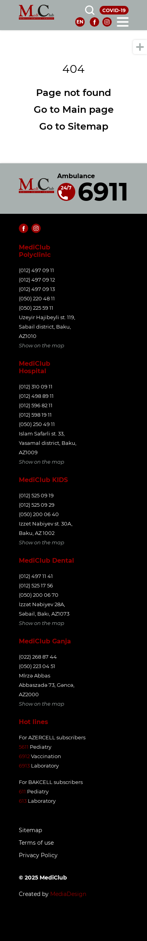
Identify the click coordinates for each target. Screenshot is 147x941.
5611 (24, 747)
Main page (88, 109)
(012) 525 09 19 (36, 495)
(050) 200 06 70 (38, 595)
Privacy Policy (38, 855)
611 (22, 791)
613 (23, 801)
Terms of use (36, 843)
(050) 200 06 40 (39, 514)
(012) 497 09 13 (37, 289)
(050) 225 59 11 (36, 308)
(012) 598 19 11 (35, 415)
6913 (24, 765)
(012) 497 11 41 (36, 576)
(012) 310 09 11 (36, 386)
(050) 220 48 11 (37, 298)
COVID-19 (114, 10)
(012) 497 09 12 (37, 279)
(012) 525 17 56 (36, 585)
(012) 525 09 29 (36, 505)
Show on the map (41, 345)
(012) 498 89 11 (36, 396)
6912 (24, 756)
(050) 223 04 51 (37, 666)
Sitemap (88, 126)
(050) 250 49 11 (37, 424)
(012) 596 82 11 (36, 405)
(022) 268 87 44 (38, 657)
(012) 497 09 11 (36, 270)
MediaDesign (68, 894)
